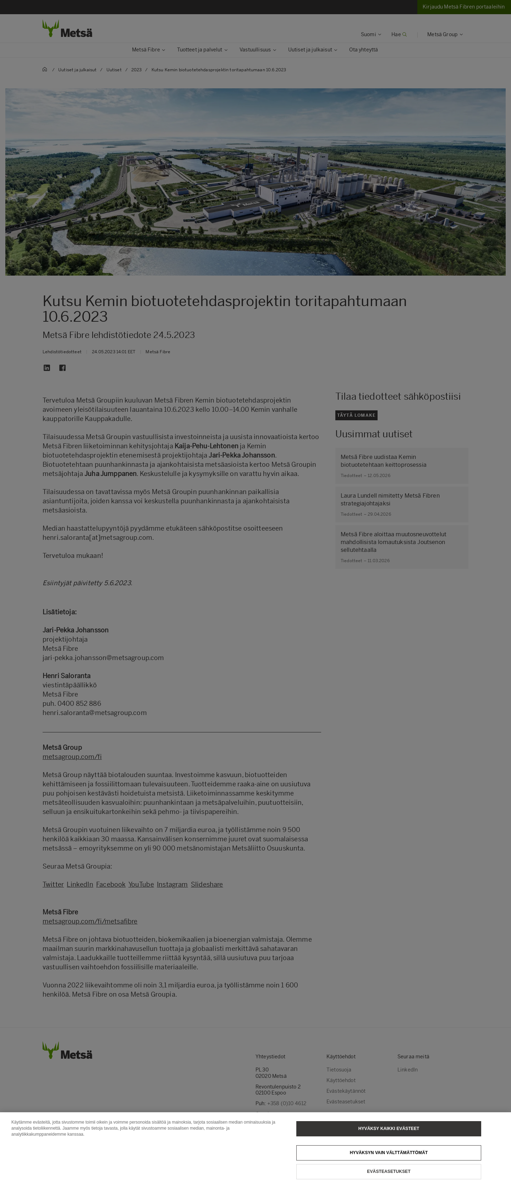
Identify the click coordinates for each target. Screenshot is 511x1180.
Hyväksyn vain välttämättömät (389, 1159)
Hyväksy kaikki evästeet (388, 1135)
